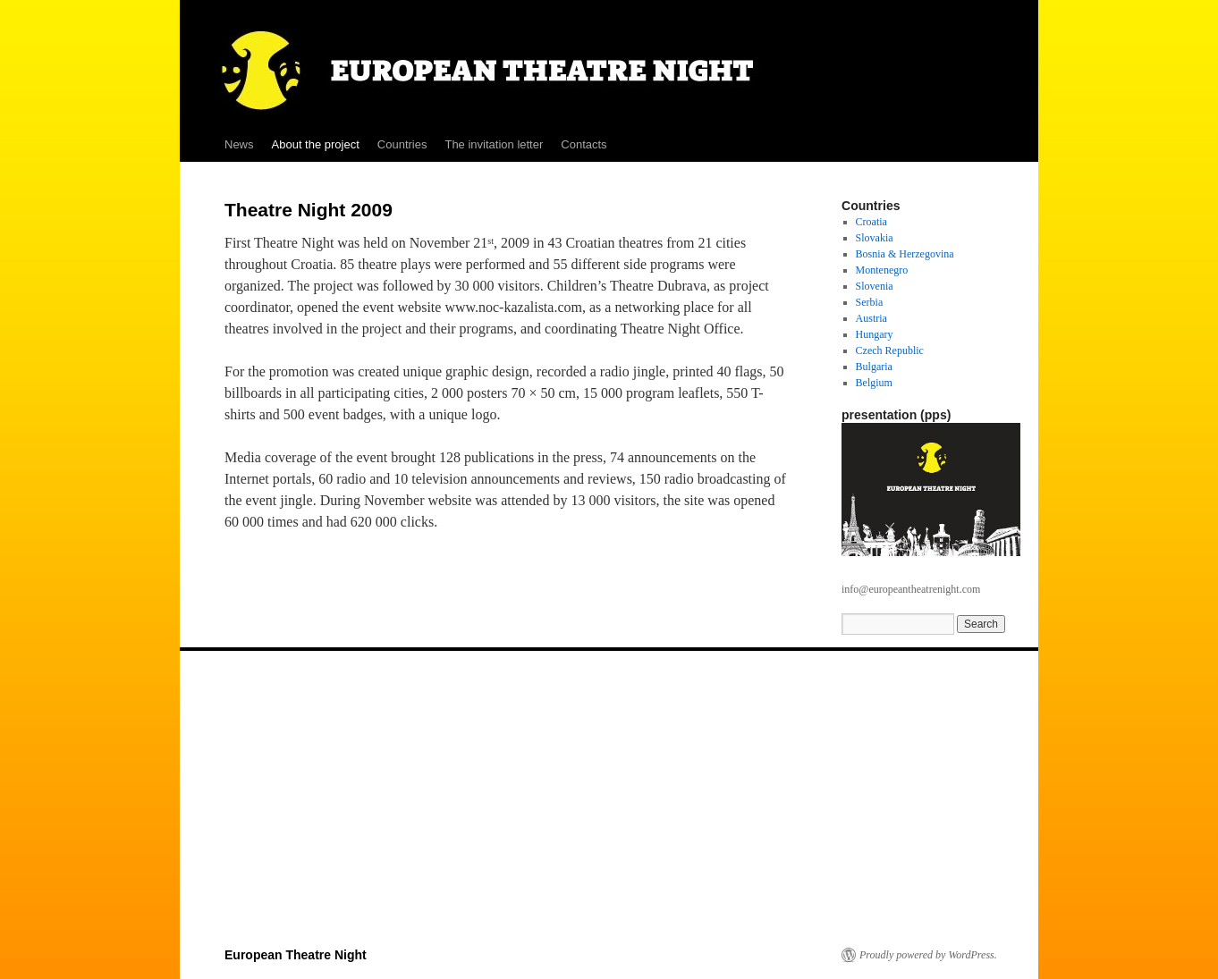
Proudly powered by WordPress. (928, 955)
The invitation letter (493, 144)
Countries (402, 144)
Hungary (874, 334)
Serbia (870, 302)
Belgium (874, 382)
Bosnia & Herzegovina (905, 254)
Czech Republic (890, 350)
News (239, 144)
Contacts (583, 144)
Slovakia (874, 238)
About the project (315, 144)
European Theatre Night (295, 955)
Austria (871, 318)
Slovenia (874, 286)
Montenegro (882, 270)
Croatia (871, 221)
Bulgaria (874, 366)
